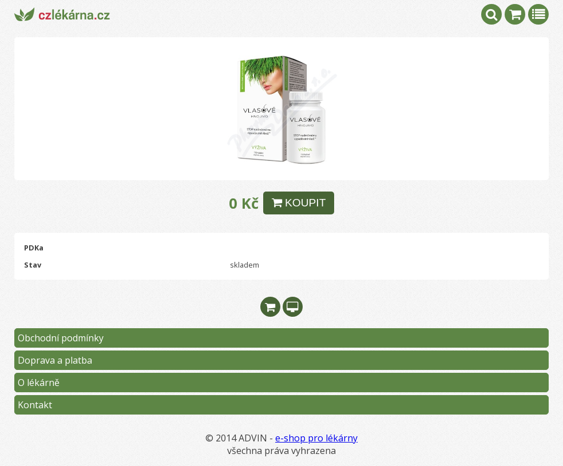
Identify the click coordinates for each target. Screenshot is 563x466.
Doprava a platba (55, 360)
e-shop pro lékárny (316, 438)
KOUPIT (299, 203)
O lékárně (39, 382)
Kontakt (35, 405)
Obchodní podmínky (61, 338)
